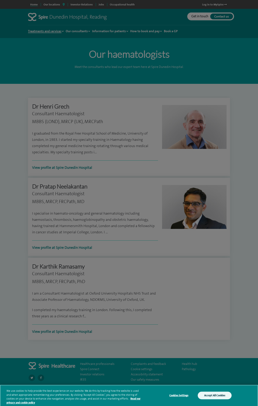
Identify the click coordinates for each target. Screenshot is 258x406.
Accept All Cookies (214, 398)
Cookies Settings (178, 398)
